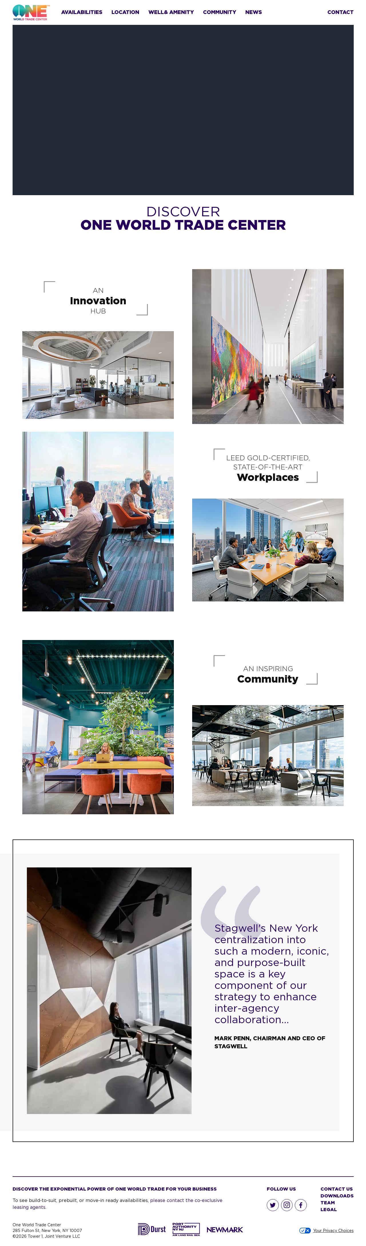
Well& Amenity (171, 12)
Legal (329, 1209)
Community (219, 12)
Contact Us (337, 1189)
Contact (340, 12)
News (253, 12)
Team (328, 1202)
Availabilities (81, 12)
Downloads (337, 1196)
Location (125, 12)
